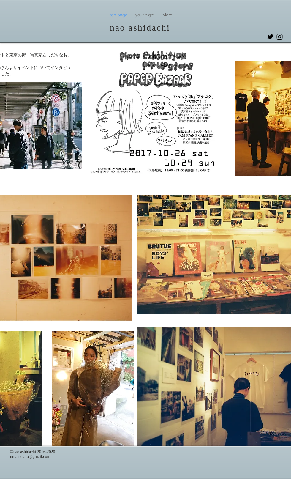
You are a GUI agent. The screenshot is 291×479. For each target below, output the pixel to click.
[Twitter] (270, 37)
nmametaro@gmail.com (30, 456)
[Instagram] (280, 37)
